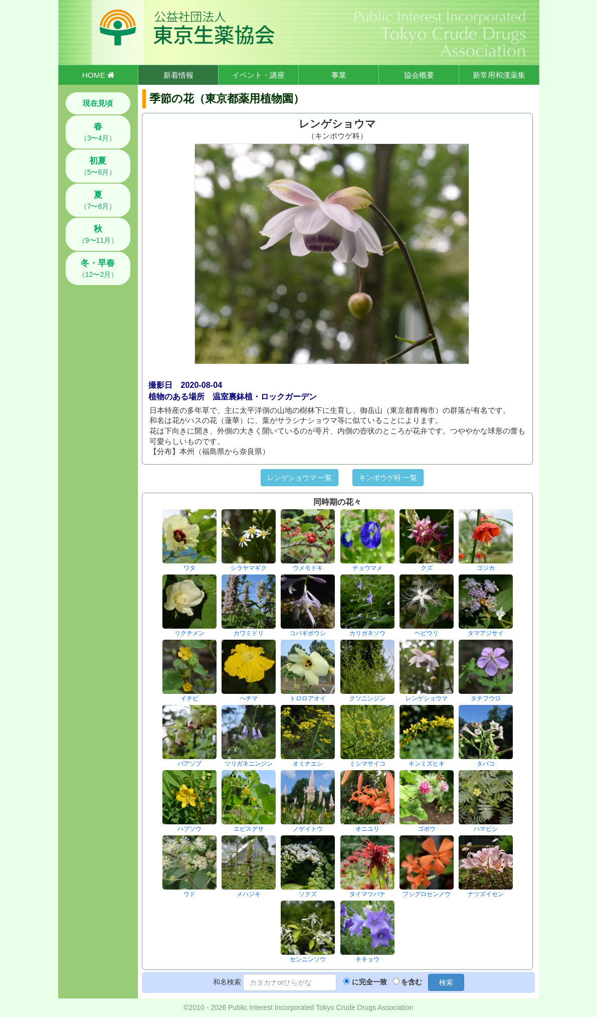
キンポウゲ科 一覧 (388, 478)
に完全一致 (369, 982)
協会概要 (419, 75)
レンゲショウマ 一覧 (299, 478)
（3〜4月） (98, 132)
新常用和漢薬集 (499, 75)
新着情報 (178, 75)
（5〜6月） (98, 166)
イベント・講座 (258, 75)
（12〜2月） (98, 268)
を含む (411, 982)
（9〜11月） (98, 234)
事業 (338, 75)
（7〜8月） (98, 200)
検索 (446, 982)
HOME (98, 75)
